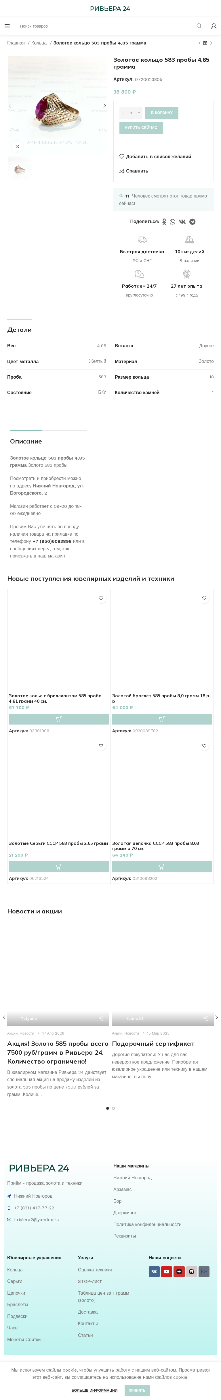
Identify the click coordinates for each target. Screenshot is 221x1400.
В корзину (162, 113)
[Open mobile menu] (7, 26)
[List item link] (163, 1144)
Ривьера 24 (91, 1330)
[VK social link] (182, 221)
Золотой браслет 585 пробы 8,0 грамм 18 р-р (160, 698)
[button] (59, 719)
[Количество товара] (131, 113)
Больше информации (94, 1390)
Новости (27, 999)
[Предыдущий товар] (199, 43)
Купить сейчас (141, 127)
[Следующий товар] (211, 43)
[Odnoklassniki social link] (164, 221)
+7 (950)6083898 (52, 541)
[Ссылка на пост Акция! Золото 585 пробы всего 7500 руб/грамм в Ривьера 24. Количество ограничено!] (58, 958)
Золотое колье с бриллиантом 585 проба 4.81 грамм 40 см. (57, 698)
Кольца (39, 43)
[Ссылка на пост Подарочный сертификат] (163, 963)
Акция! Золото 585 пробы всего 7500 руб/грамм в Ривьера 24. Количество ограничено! (57, 1018)
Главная (16, 43)
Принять (137, 1391)
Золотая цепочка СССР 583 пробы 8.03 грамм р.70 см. (158, 845)
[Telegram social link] (192, 221)
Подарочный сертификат (153, 1018)
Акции (117, 1008)
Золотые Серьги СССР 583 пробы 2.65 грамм (53, 845)
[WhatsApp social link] (172, 221)
